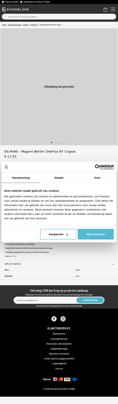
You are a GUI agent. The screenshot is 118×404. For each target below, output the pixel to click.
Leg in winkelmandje (62, 177)
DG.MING (107, 208)
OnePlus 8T (34, 25)
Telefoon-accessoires (14, 25)
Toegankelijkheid (59, 363)
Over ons (59, 368)
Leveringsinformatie (59, 339)
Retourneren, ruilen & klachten (58, 344)
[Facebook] (54, 318)
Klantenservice (59, 334)
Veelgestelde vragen (59, 349)
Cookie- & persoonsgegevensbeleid (59, 358)
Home (4, 25)
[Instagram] (63, 318)
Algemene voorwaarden (59, 353)
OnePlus (25, 25)
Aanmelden (90, 300)
